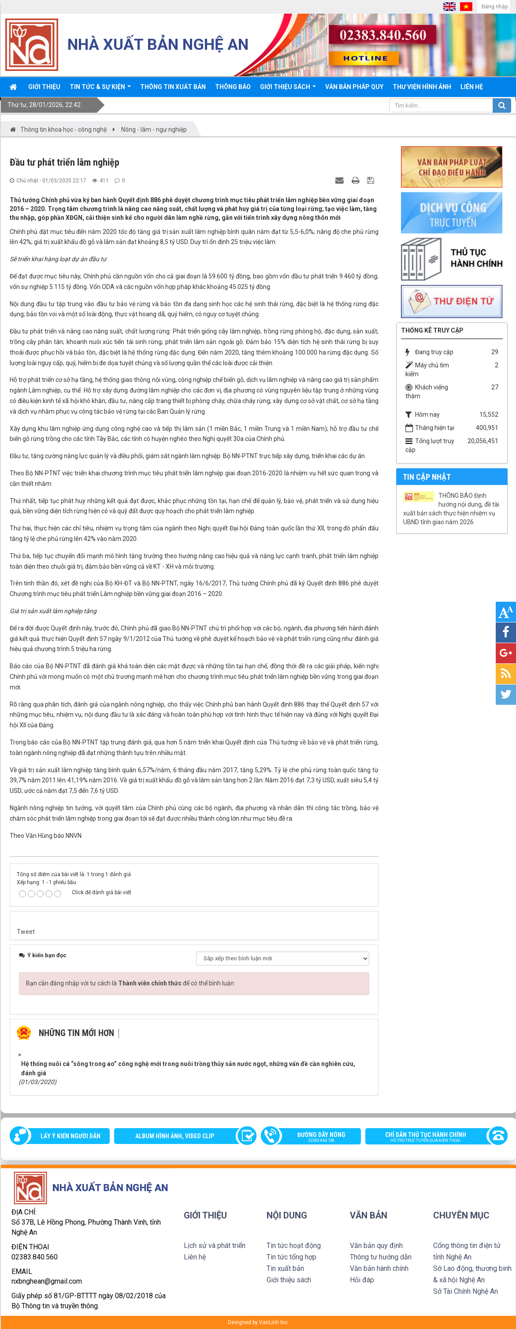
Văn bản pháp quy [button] (354, 86)
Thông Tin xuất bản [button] (173, 86)
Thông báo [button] (233, 86)
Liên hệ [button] (471, 86)
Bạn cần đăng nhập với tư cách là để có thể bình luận (130, 983)
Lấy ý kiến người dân (70, 1136)
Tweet (26, 931)
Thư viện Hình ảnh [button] (422, 86)
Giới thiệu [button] (44, 86)
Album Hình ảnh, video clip (174, 1136)
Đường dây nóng (315, 1137)
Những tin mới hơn (76, 1033)
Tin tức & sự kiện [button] (100, 89)
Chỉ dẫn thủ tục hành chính (432, 1137)
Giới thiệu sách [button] (288, 89)
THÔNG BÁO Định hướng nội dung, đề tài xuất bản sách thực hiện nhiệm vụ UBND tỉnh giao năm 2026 (451, 509)
